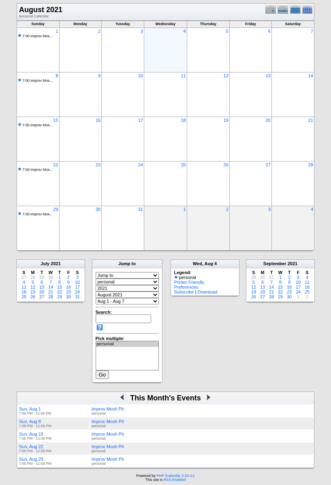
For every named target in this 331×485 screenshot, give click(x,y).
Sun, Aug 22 (31, 446)
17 (140, 120)
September (274, 263)
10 (140, 75)
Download (207, 291)
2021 (55, 263)
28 (310, 164)
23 (98, 164)
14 (310, 75)
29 (55, 209)
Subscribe (184, 291)
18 (183, 120)
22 (55, 164)
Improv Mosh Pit (108, 408)
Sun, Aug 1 (30, 408)
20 (268, 120)
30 (98, 209)
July (45, 263)
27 (268, 164)
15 (55, 120)
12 (226, 75)
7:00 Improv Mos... (38, 36)
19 (226, 120)
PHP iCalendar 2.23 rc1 (175, 476)
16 (98, 120)
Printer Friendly (189, 282)
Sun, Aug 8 (30, 421)
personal (127, 344)
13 (268, 75)
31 (140, 209)
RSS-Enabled (175, 480)
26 (226, 164)
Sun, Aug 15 (31, 434)
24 (140, 164)
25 (183, 164)
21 (310, 120)
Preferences (186, 287)
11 (183, 75)
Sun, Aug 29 (31, 459)
